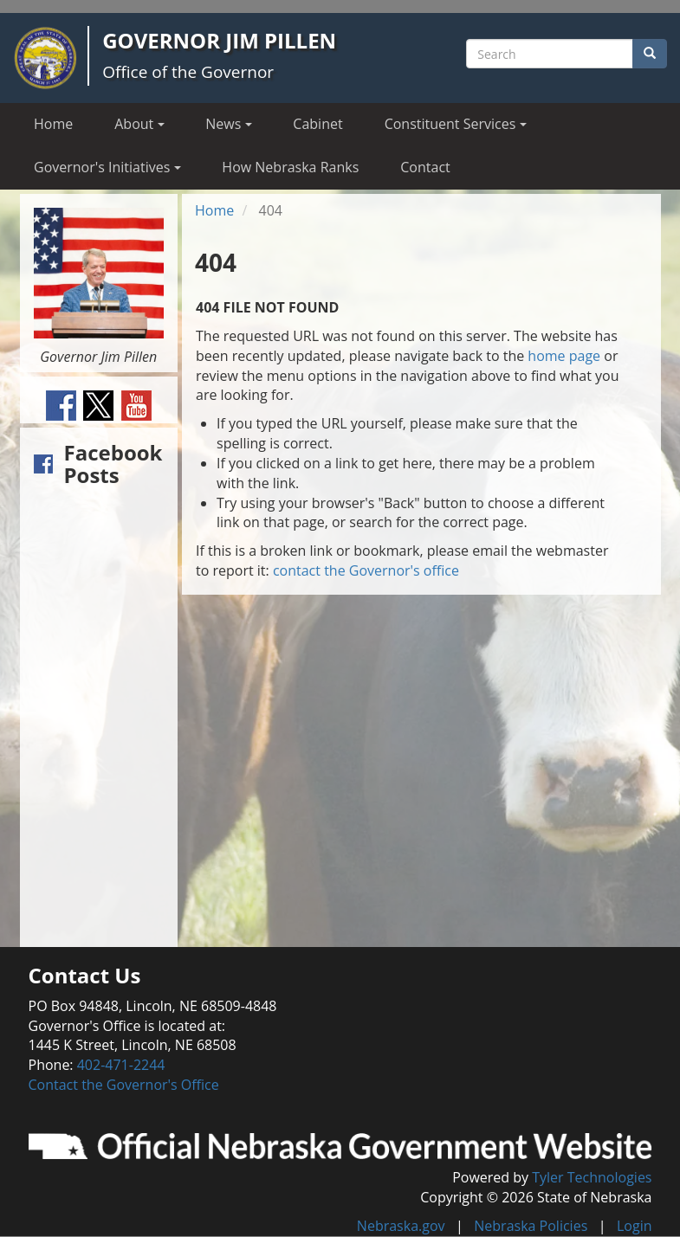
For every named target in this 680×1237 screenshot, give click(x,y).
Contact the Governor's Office (124, 1084)
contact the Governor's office (366, 570)
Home (53, 123)
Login (634, 1225)
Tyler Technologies (591, 1177)
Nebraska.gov (401, 1225)
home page (564, 355)
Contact (425, 167)
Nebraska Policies (530, 1225)
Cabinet (317, 123)
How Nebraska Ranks (290, 167)
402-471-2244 (121, 1064)
